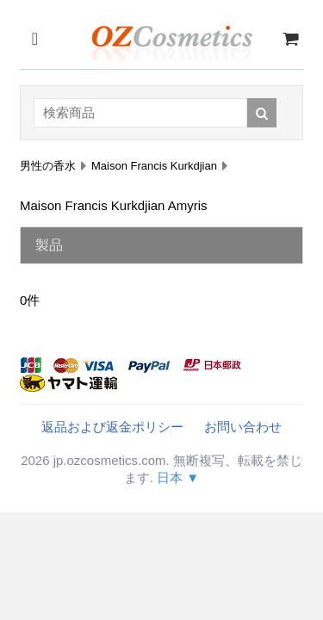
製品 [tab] (49, 245)
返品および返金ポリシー (112, 426)
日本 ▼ (178, 477)
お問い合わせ (243, 426)
